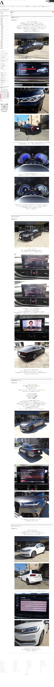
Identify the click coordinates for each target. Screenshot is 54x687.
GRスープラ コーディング (4, 672)
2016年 (2, 48)
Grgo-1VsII (16, 666)
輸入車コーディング (30, 660)
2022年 (2, 24)
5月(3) (2, 36)
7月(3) (2, 33)
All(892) (2, 13)
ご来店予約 (43, 660)
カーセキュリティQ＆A (4, 53)
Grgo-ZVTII (16, 663)
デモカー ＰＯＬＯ (44, 663)
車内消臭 (2, 67)
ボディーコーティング (4, 55)
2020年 (2, 42)
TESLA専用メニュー (3, 669)
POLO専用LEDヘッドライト (4, 61)
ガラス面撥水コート (4, 65)
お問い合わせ (3, 76)
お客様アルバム (3, 82)
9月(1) (2, 30)
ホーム (2, 660)
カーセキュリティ (3, 51)
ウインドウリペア (3, 69)
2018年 (2, 45)
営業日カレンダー (3, 78)
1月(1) (2, 39)
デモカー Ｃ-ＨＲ (44, 666)
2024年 (2, 21)
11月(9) (2, 27)
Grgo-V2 (15, 669)
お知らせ (2, 84)
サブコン (29, 669)
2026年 (2, 18)
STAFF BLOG (3, 80)
